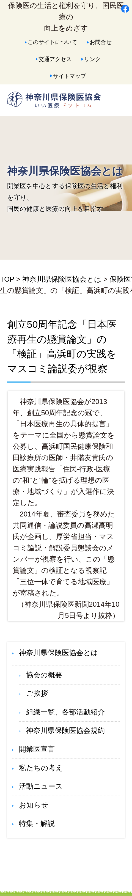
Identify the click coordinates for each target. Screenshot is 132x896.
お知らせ (33, 805)
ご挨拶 (37, 693)
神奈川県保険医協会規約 (65, 730)
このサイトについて (52, 42)
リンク (92, 59)
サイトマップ (69, 76)
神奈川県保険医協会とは (61, 279)
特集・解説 (37, 823)
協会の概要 (44, 675)
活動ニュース (41, 786)
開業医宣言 (37, 749)
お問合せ (101, 42)
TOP (7, 279)
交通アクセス (55, 59)
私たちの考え (41, 768)
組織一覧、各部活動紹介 (65, 712)
